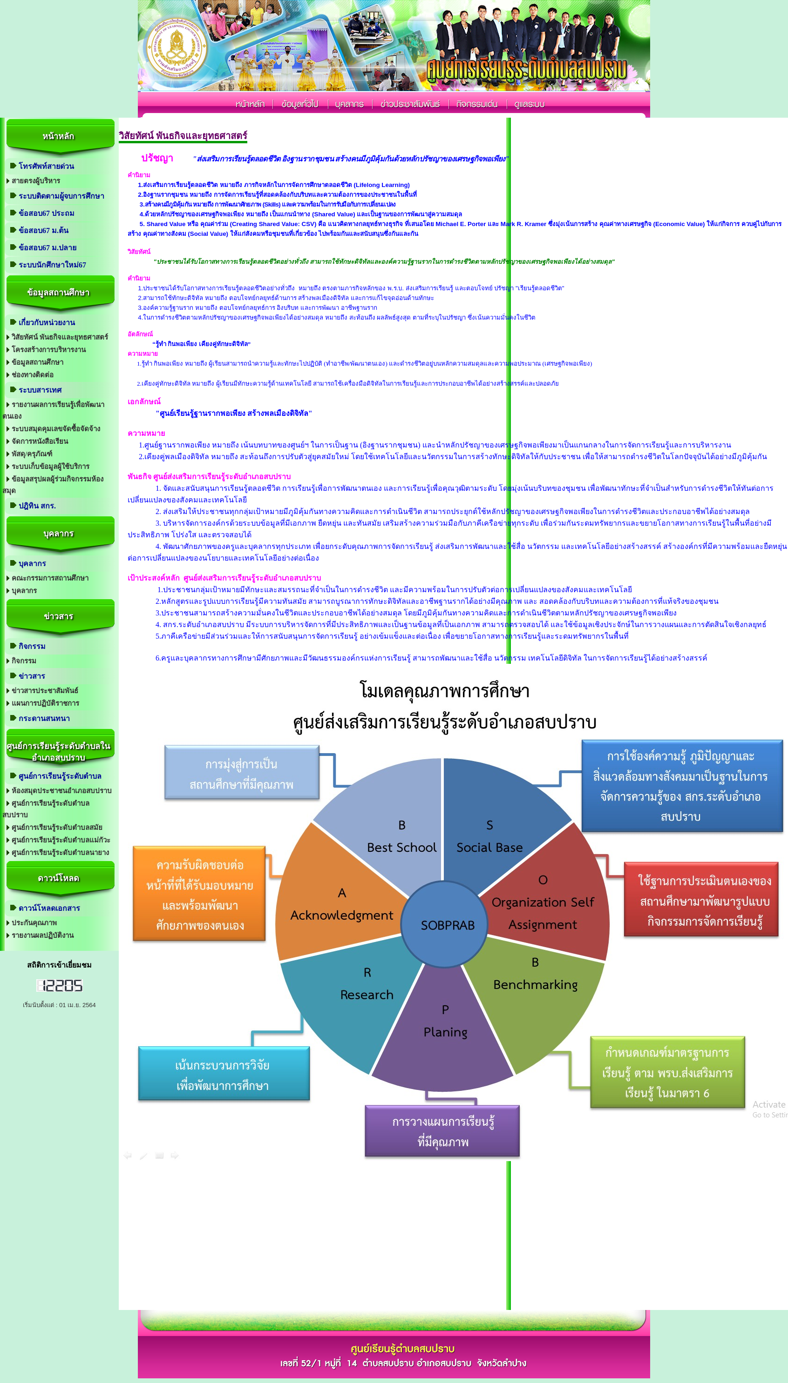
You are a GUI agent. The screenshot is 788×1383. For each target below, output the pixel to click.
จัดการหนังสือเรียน (40, 441)
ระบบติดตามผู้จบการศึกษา (61, 196)
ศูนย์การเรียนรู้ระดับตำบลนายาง (60, 852)
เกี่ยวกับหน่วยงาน (47, 323)
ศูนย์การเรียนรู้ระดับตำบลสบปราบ (45, 809)
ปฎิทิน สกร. (37, 506)
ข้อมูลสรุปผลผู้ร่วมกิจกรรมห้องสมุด (52, 484)
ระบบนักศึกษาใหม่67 (52, 265)
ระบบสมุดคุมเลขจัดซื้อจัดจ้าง (56, 429)
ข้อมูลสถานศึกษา (37, 362)
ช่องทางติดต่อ (33, 375)
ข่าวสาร (32, 676)
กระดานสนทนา (44, 718)
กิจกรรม (32, 646)
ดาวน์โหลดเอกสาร (49, 908)
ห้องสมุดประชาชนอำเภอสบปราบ (62, 791)
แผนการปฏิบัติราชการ (45, 703)
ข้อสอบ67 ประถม (47, 213)
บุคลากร (32, 564)
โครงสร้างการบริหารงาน (49, 350)
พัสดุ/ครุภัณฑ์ (32, 454)
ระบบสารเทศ (40, 390)
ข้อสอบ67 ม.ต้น (43, 230)
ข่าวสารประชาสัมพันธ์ (45, 691)
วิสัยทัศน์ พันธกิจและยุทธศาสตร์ (60, 337)
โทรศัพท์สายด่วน (46, 166)
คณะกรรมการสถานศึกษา (50, 578)
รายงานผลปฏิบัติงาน (43, 935)
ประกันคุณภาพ (34, 923)
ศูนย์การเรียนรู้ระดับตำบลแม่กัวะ (61, 840)
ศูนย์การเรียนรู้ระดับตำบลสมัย (57, 827)
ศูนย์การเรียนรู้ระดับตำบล (60, 776)
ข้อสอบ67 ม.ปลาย (47, 248)
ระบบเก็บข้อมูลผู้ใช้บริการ (50, 466)
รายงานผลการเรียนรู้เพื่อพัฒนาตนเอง (53, 410)
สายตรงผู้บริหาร (36, 181)
